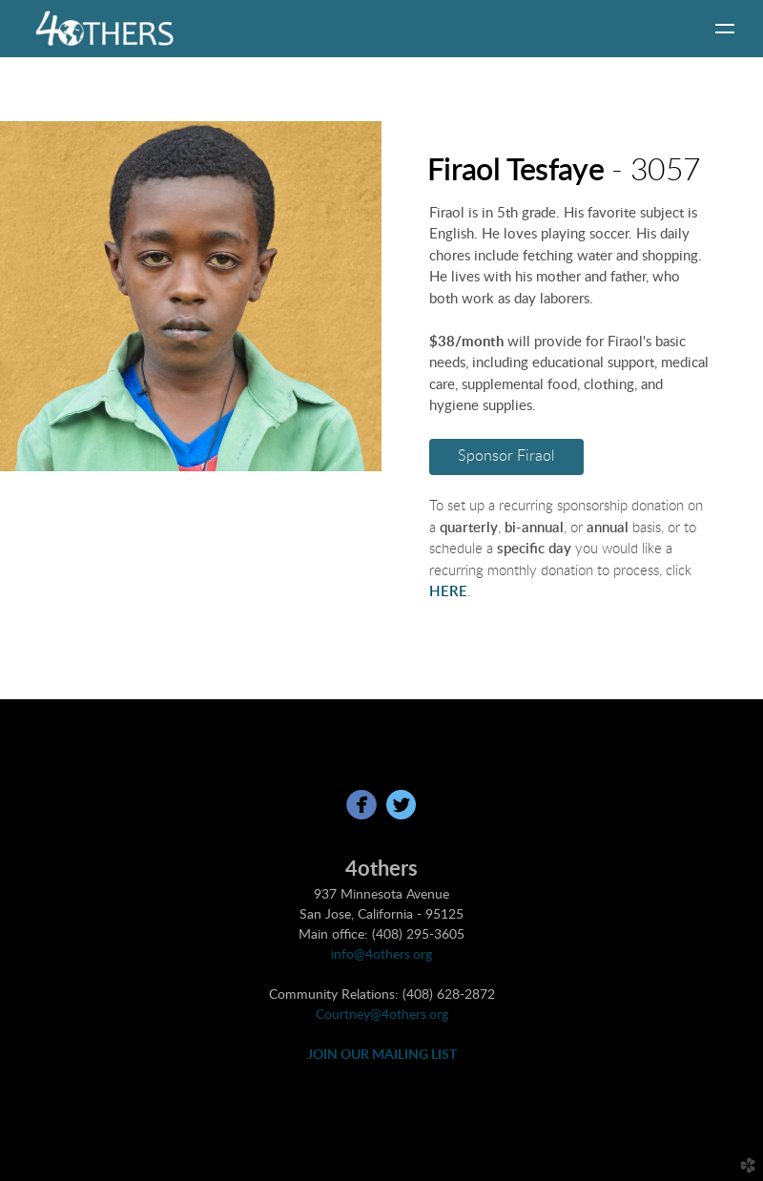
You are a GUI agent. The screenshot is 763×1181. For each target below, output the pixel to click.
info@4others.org (381, 955)
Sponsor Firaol (506, 456)
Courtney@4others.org (382, 1015)
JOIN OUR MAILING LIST (382, 1055)
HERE (448, 592)
